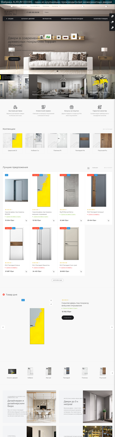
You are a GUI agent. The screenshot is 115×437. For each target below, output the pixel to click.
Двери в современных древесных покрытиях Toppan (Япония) (32, 41)
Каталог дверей (12, 378)
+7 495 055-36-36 (32, 12)
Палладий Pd (80, 150)
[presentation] (112, 373)
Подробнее (14, 59)
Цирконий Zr (12, 150)
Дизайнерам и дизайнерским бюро (16, 403)
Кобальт (30, 378)
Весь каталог (108, 167)
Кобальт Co (35, 150)
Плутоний (102, 378)
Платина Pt (57, 150)
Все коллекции (107, 129)
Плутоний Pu (102, 150)
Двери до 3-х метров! (71, 403)
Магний (48, 378)
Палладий (66, 378)
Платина (85, 378)
